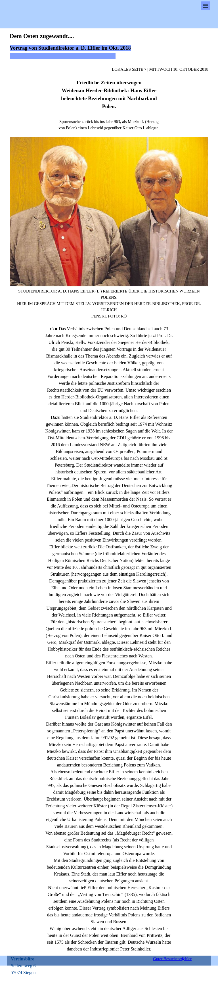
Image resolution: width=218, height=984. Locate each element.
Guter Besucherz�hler (172, 958)
